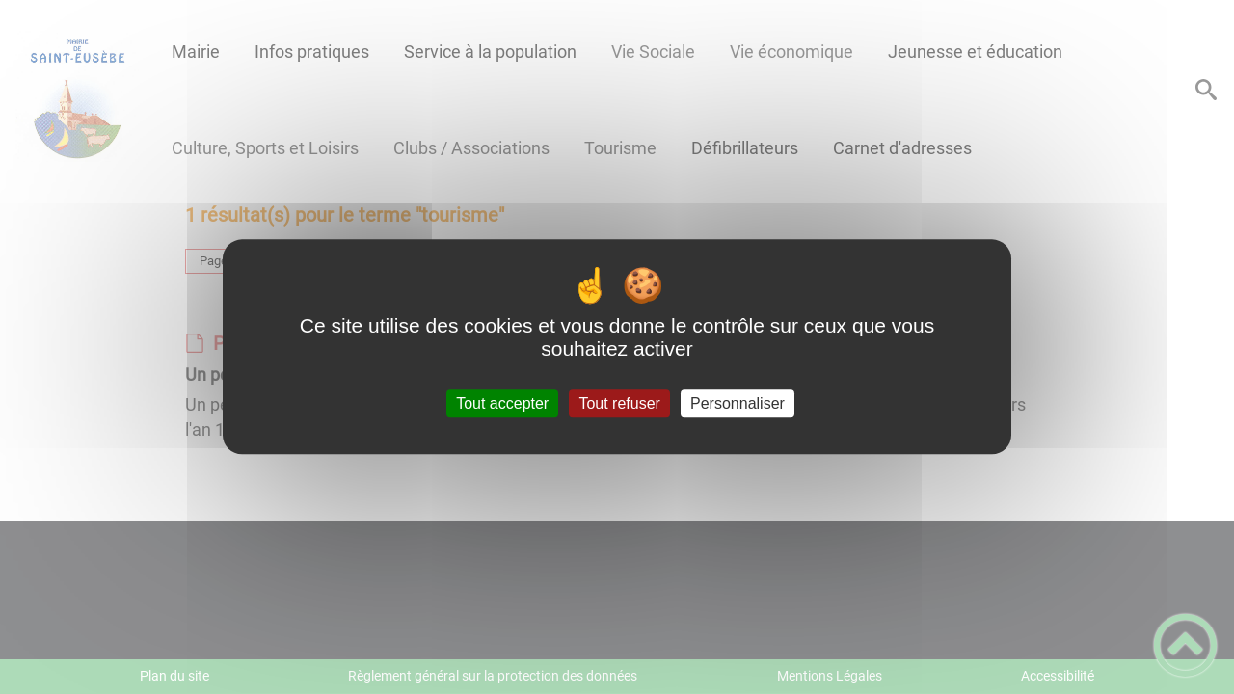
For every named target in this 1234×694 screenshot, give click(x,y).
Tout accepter (502, 403)
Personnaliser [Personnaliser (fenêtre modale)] (737, 403)
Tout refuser (618, 403)
